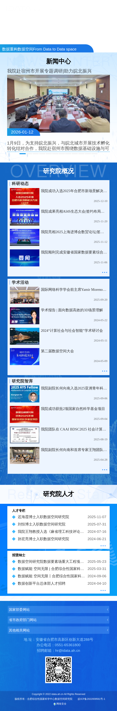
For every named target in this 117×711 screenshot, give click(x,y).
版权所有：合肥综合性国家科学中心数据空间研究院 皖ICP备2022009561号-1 (60, 699)
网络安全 (60, 704)
